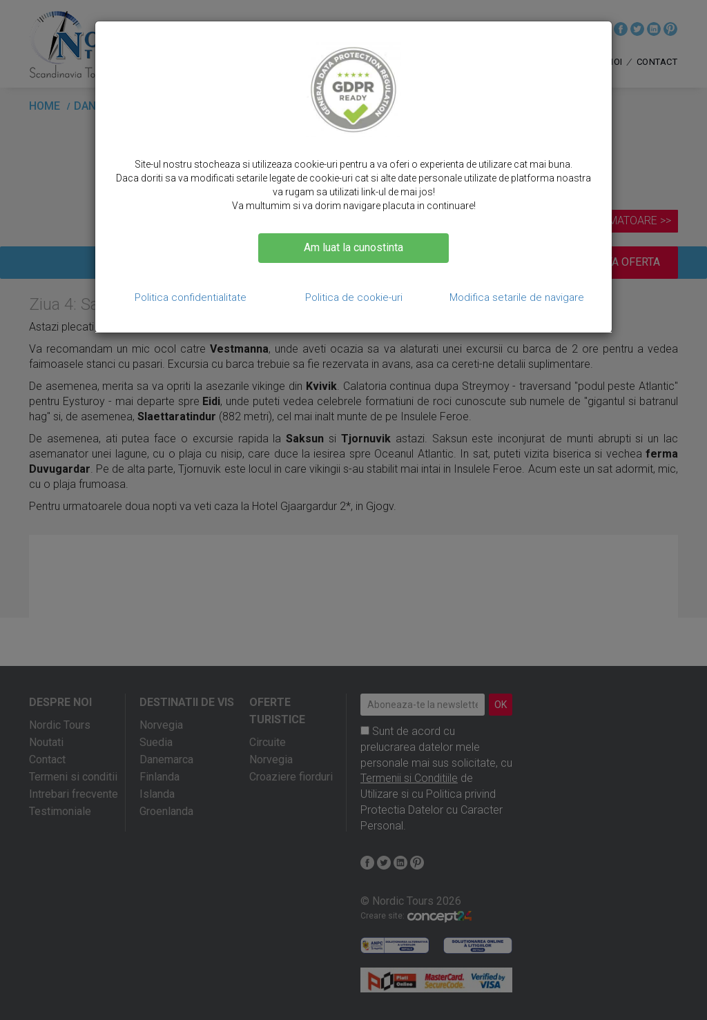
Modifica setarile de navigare (516, 297)
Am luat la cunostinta (353, 247)
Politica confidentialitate (190, 297)
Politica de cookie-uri (354, 297)
